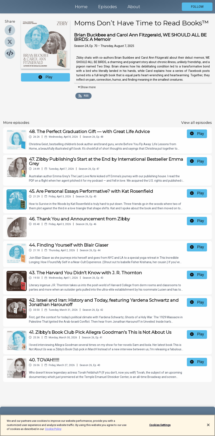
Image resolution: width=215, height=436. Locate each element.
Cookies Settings (159, 426)
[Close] (208, 426)
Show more (86, 87)
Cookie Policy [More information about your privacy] (53, 430)
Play (45, 77)
